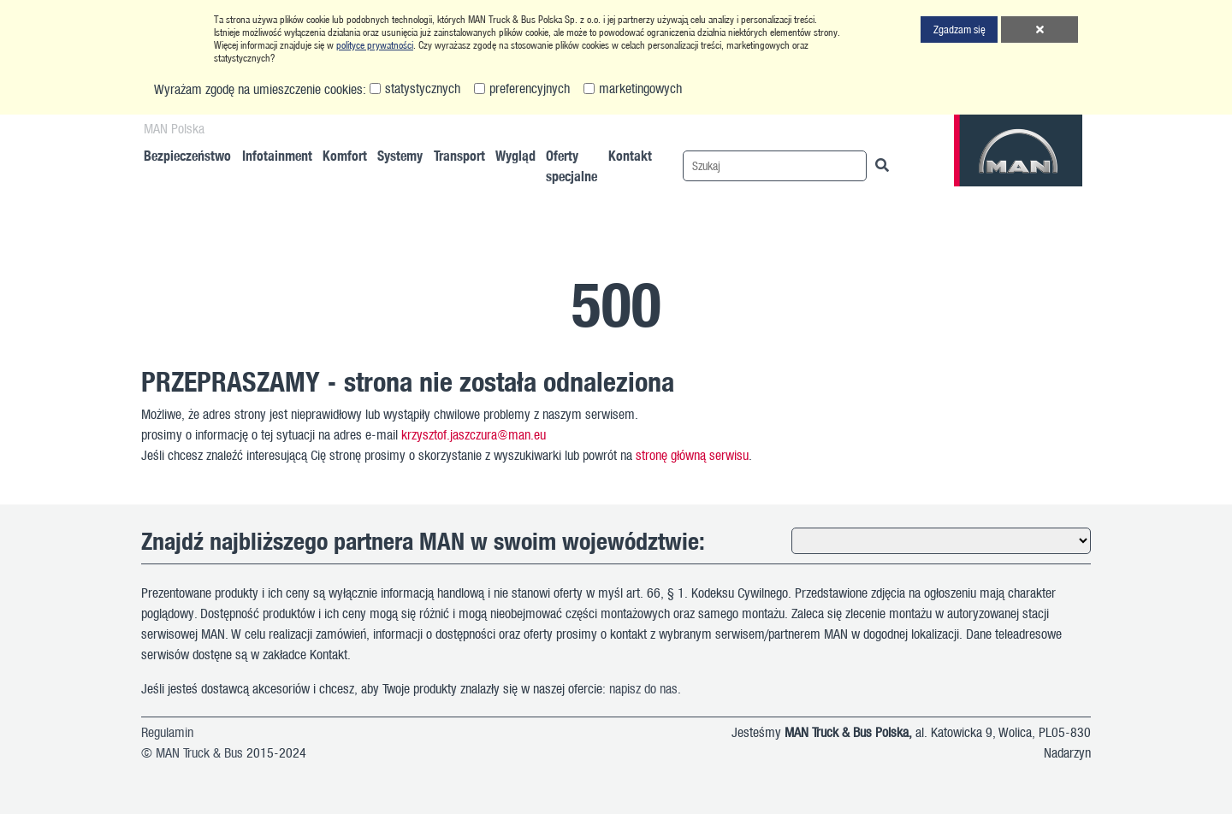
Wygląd (515, 155)
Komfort (345, 155)
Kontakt (630, 155)
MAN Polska (174, 128)
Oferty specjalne (571, 165)
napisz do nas (643, 688)
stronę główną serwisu (692, 454)
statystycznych (422, 88)
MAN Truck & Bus (199, 752)
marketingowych (640, 88)
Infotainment (277, 155)
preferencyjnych (529, 88)
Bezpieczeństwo (187, 155)
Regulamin (167, 731)
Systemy (400, 155)
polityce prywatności (374, 44)
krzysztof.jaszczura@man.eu (473, 434)
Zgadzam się (959, 29)
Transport (459, 155)
